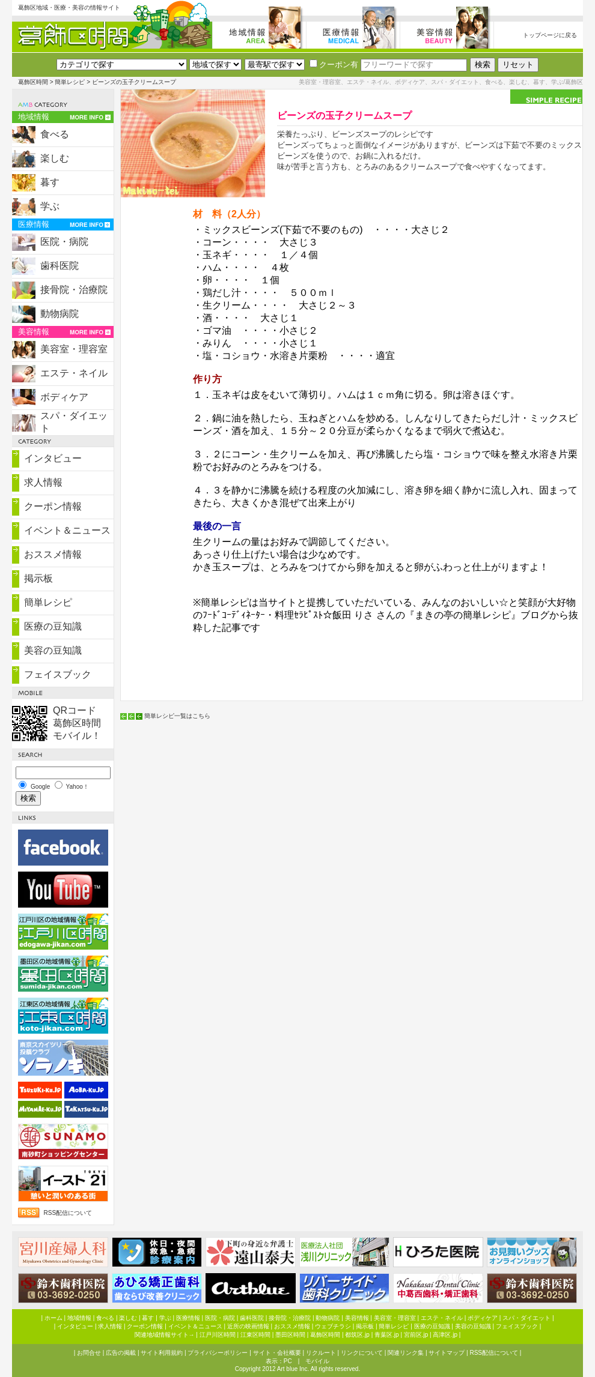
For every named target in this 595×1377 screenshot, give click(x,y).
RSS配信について (68, 1213)
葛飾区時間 (33, 82)
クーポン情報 (53, 506)
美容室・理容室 (74, 349)
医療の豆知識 (53, 626)
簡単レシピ (70, 82)
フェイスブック (57, 674)
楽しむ (54, 158)
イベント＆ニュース (67, 530)
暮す (50, 182)
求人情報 (43, 482)
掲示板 (38, 578)
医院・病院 (64, 242)
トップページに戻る (550, 35)
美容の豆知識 (53, 650)
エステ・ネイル (74, 373)
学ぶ (50, 206)
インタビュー (53, 458)
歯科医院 (59, 266)
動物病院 (59, 314)
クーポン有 (334, 64)
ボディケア (64, 397)
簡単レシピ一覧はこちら (177, 716)
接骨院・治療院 (74, 290)
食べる (54, 134)
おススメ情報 (53, 554)
